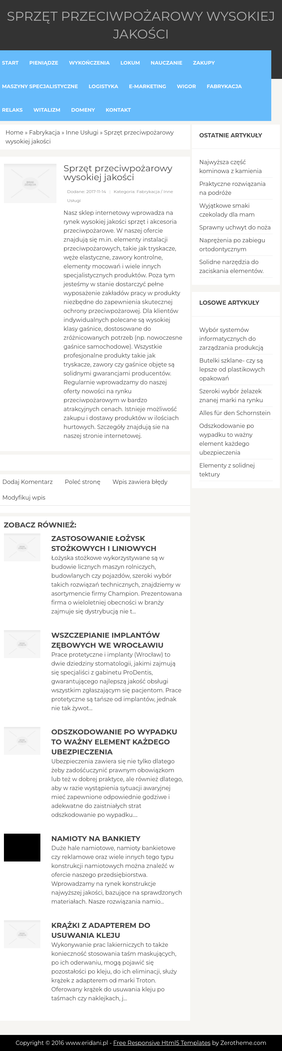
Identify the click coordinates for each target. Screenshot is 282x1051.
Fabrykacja (44, 132)
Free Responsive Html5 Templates (162, 1043)
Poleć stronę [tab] (82, 482)
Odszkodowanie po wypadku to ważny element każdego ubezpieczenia (114, 742)
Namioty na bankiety (95, 838)
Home (15, 132)
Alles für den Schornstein (235, 413)
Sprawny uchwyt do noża (235, 227)
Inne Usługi (82, 132)
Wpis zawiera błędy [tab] (140, 482)
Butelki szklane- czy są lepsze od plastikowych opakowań (232, 369)
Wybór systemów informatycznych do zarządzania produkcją (231, 339)
